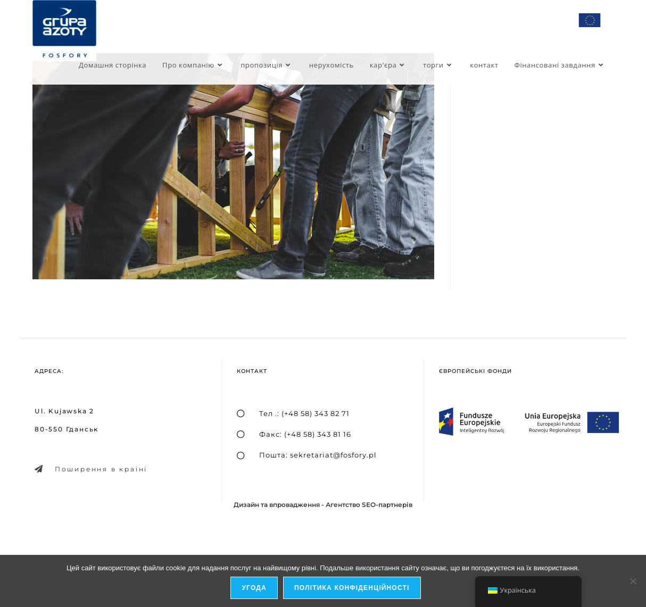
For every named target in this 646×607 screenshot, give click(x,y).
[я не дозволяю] (632, 581)
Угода (254, 588)
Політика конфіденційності (352, 588)
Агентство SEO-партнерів (369, 505)
